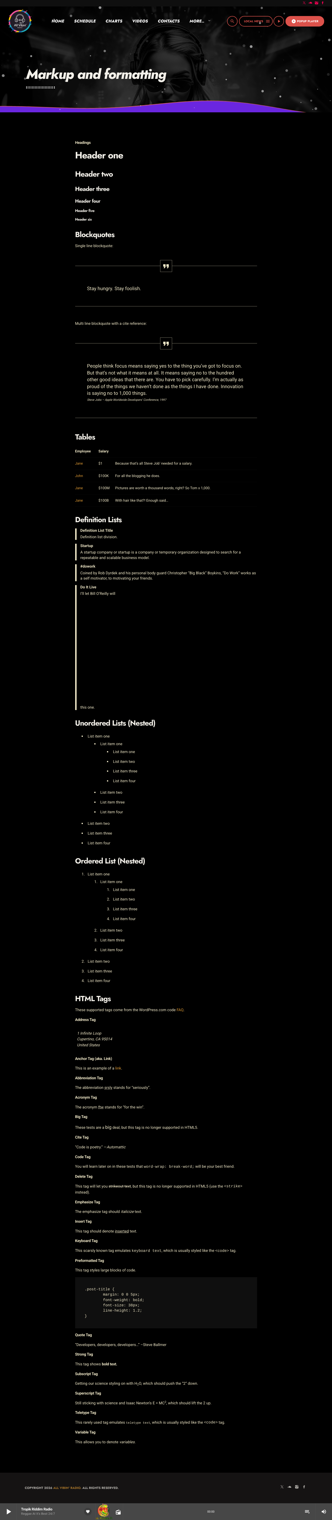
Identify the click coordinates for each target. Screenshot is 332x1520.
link (118, 1068)
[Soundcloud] (310, 3)
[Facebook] (323, 3)
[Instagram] (317, 3)
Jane (79, 463)
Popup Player (304, 21)
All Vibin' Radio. (67, 1488)
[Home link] (20, 21)
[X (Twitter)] (304, 3)
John (79, 476)
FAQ (180, 1010)
